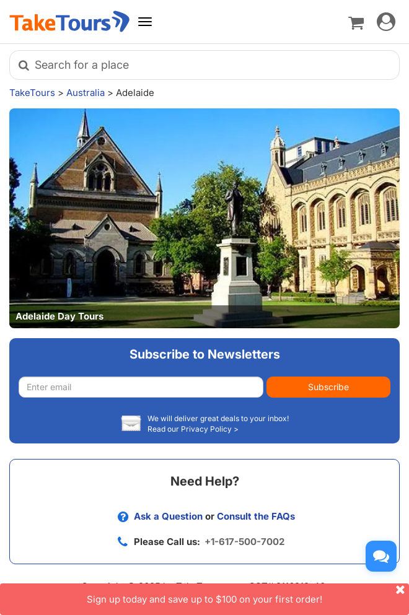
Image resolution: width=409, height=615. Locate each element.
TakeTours (32, 92)
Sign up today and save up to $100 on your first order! (248, 594)
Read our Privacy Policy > (193, 429)
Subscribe (328, 387)
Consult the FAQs (256, 516)
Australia (85, 92)
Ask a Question (168, 516)
